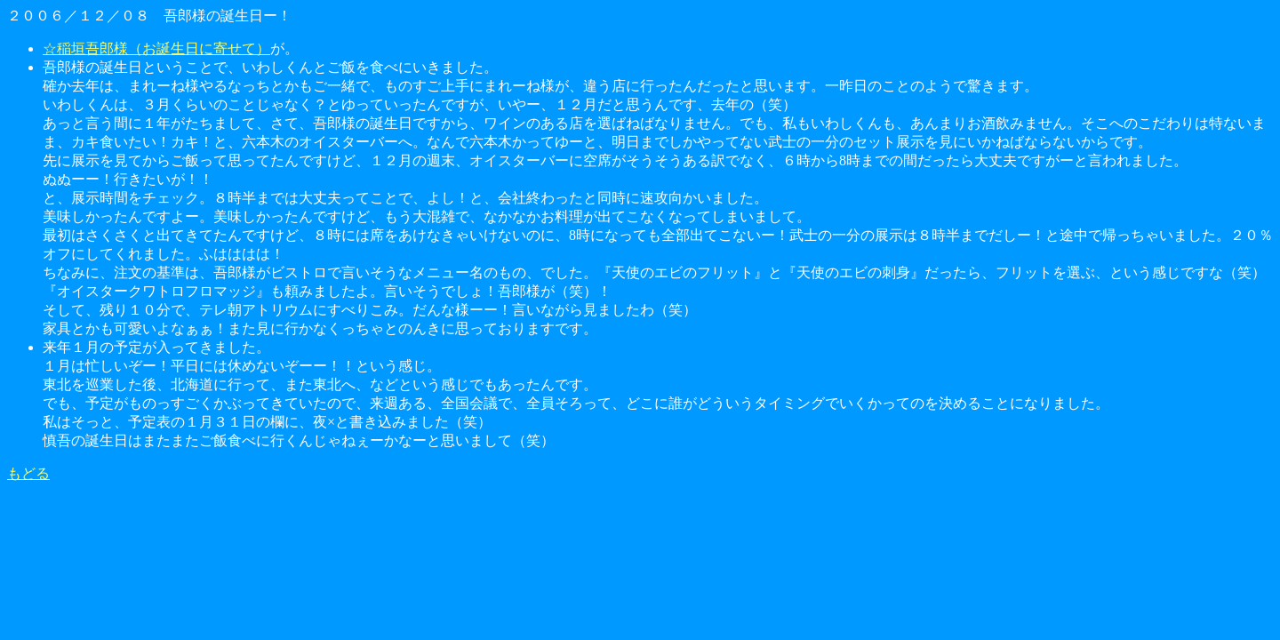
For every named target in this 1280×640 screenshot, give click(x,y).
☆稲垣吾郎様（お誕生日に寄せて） (156, 48)
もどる (28, 473)
